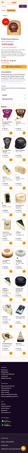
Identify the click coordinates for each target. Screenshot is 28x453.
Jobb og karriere (6, 406)
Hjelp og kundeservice (7, 386)
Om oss (3, 404)
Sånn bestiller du (6, 388)
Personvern (4, 445)
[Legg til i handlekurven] (10, 133)
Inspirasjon (4, 370)
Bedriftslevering (6, 378)
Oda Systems (6, 412)
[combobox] (10, 6)
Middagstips (4, 372)
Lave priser (4, 376)
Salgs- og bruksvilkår (7, 442)
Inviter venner (5, 408)
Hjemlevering (5, 390)
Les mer (3, 86)
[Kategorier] (2, 2)
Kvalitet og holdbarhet (8, 374)
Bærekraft (4, 410)
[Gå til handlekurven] (23, 6)
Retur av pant (5, 392)
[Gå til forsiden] (14, 2)
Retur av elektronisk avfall (9, 394)
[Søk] (2, 6)
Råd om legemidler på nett (9, 396)
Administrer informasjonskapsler (11, 449)
